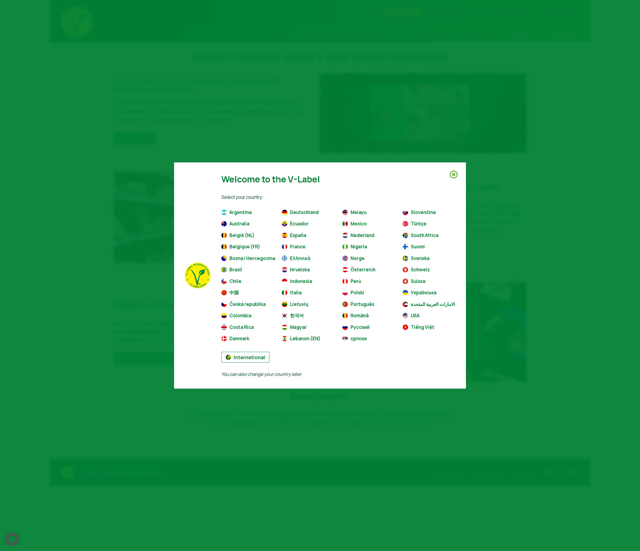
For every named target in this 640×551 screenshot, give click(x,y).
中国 (230, 292)
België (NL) (238, 235)
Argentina (236, 212)
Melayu (354, 212)
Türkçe (414, 224)
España (294, 235)
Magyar (294, 327)
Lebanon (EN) (301, 338)
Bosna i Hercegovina (247, 258)
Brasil (231, 269)
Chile (231, 281)
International (245, 357)
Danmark (235, 338)
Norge (353, 258)
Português (358, 304)
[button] (12, 539)
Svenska (416, 258)
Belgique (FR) (240, 246)
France (293, 246)
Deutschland (300, 212)
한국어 (293, 315)
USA (411, 315)
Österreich (358, 269)
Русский (355, 327)
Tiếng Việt (418, 327)
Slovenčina (419, 212)
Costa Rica (237, 327)
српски (354, 338)
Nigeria (354, 246)
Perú (351, 281)
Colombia (236, 315)
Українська (419, 292)
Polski (353, 292)
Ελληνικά (296, 258)
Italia (292, 292)
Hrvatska (296, 269)
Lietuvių (295, 304)
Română (355, 315)
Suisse (414, 281)
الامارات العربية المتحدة (429, 304)
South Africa (420, 235)
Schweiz (416, 269)
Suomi (414, 246)
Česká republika (243, 304)
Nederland (358, 235)
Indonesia (297, 281)
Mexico (354, 224)
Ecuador (295, 224)
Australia (235, 224)
